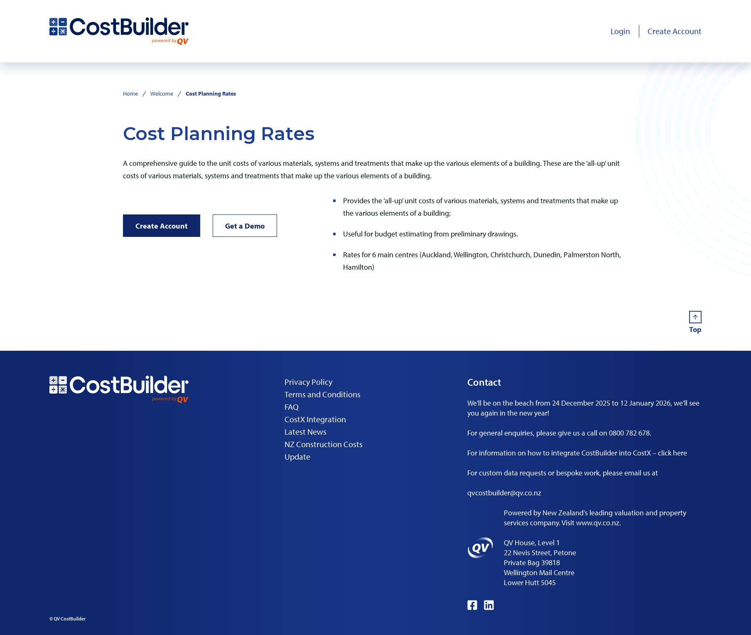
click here (672, 453)
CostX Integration (315, 419)
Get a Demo (245, 226)
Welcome (161, 93)
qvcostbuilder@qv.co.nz (504, 492)
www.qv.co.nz (597, 522)
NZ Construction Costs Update (324, 450)
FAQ (292, 406)
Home (130, 93)
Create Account (161, 226)
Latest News (305, 431)
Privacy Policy (308, 382)
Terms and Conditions (323, 394)
